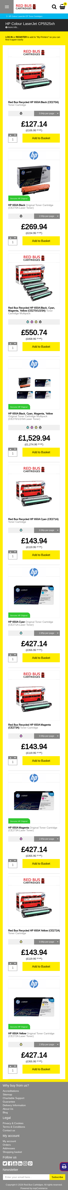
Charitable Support (13, 1098)
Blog (5, 1112)
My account (9, 1141)
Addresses (9, 1148)
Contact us (9, 1130)
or (16, 37)
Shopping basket (12, 1151)
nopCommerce (40, 1188)
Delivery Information (14, 1105)
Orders (7, 1144)
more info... (12, 27)
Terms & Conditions (14, 1126)
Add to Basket (41, 138)
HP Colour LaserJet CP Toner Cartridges (25, 16)
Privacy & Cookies (13, 1123)
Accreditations (11, 1090)
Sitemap (7, 1094)
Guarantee (9, 1101)
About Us (8, 1108)
